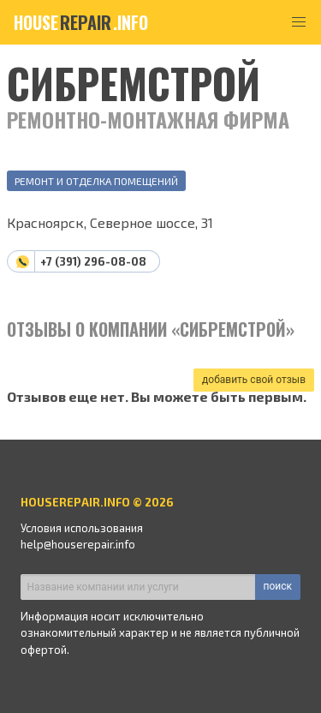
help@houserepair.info (78, 544)
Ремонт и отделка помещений (96, 181)
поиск (278, 586)
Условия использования (82, 528)
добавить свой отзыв (254, 380)
